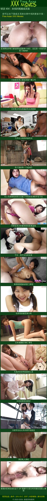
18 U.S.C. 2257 (22, 496)
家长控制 (41, 496)
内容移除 (32, 496)
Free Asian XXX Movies (12, 16)
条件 (12, 496)
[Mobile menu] (2, 3)
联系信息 (5, 496)
